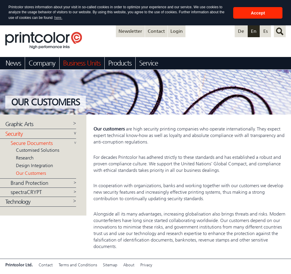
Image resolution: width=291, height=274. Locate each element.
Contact (156, 31)
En (254, 31)
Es (265, 31)
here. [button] (58, 18)
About (128, 264)
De (241, 31)
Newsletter (130, 31)
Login (176, 31)
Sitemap (110, 264)
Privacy (146, 264)
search (280, 31)
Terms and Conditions (78, 264)
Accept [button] (258, 13)
